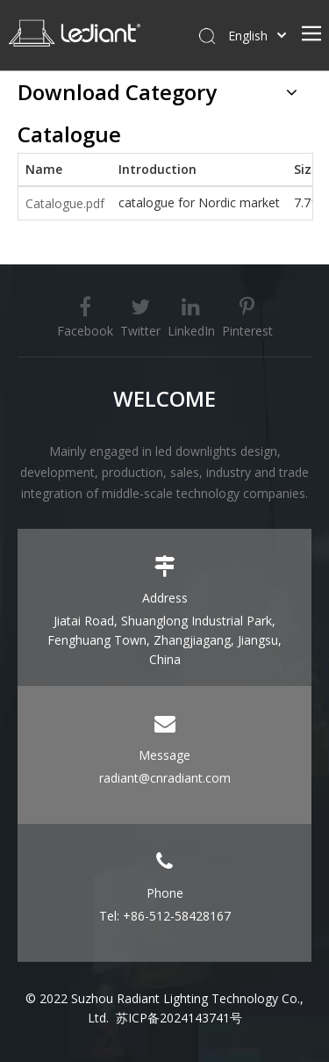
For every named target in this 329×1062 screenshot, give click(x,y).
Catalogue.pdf (64, 203)
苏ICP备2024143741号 (179, 1017)
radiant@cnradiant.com (165, 777)
